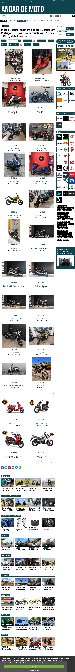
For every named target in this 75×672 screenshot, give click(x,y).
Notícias (9, 659)
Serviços (66, 240)
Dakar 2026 (15, 659)
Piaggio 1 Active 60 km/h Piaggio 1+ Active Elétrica (14, 386)
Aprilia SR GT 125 (14, 149)
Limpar (3, 41)
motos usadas (21, 20)
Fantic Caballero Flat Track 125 (14, 319)
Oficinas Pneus (62, 224)
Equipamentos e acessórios (11, 516)
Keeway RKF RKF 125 (14, 216)
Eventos (4, 635)
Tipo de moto (41, 41)
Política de (34, 670)
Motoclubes (61, 237)
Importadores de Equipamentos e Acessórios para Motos (64, 230)
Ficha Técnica (11, 660)
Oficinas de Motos (63, 222)
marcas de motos (30, 20)
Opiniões (5, 536)
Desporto (5, 575)
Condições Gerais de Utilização (54, 660)
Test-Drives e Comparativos (11, 496)
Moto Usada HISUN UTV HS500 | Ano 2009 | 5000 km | (65, 257)
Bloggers (69, 237)
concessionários (41, 20)
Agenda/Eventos (62, 208)
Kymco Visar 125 (41, 456)
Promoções (47, 659)
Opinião (22, 659)
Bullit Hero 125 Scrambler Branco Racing (41, 249)
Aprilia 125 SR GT (14, 248)
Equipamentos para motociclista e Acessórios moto (64, 212)
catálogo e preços (12, 20)
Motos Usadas (62, 206)
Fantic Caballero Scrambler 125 (41, 319)
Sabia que (5, 595)
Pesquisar (70, 29)
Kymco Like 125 (14, 423)
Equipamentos (40, 659)
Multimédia (5, 555)
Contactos (4, 660)
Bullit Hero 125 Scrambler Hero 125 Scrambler (14, 287)
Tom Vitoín (28, 659)
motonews (57, 20)
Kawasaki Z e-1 (41, 111)
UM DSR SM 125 (41, 386)
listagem (12, 25)
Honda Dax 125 (41, 149)
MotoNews (5, 476)
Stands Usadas (67, 219)
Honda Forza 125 (14, 182)
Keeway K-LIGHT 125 (14, 353)
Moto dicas (5, 615)
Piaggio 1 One (41, 353)
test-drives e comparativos (8, 23)
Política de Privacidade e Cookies (36, 660)
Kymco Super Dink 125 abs (14, 456)
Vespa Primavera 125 (41, 78)
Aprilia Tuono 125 (14, 78)
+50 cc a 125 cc (14, 45)
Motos (33, 659)
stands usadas (50, 20)
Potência (27, 45)
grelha (6, 25)
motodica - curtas (20, 23)
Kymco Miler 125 (41, 423)
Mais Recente (27, 41)
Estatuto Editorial (21, 660)
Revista (67, 659)
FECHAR (34, 666)
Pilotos (59, 240)
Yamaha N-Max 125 (14, 111)
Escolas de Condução (64, 235)
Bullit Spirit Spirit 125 (41, 286)
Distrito (36, 45)
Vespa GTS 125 (41, 216)
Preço (4, 45)
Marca (51, 41)
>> (52, 462)
